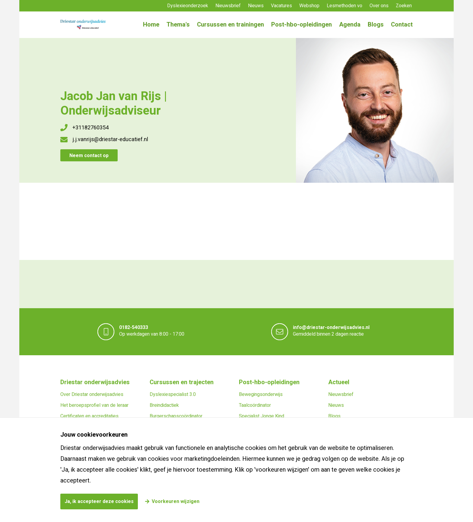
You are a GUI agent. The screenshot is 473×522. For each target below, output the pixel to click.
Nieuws (256, 5)
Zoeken (404, 5)
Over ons (379, 5)
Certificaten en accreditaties (89, 416)
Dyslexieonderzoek (187, 5)
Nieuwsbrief (228, 5)
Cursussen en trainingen (230, 24)
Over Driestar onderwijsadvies (91, 394)
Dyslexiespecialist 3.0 (173, 394)
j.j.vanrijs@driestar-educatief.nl (110, 139)
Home (151, 24)
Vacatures (281, 5)
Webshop (309, 5)
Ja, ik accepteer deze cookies (99, 501)
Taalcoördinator (255, 405)
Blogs (376, 24)
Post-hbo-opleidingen (301, 24)
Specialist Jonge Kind (261, 416)
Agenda (349, 24)
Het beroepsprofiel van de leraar (94, 405)
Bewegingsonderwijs (261, 394)
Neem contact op (89, 155)
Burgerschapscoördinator (176, 416)
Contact (402, 24)
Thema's (178, 24)
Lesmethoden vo (344, 5)
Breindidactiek (164, 405)
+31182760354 (90, 128)
